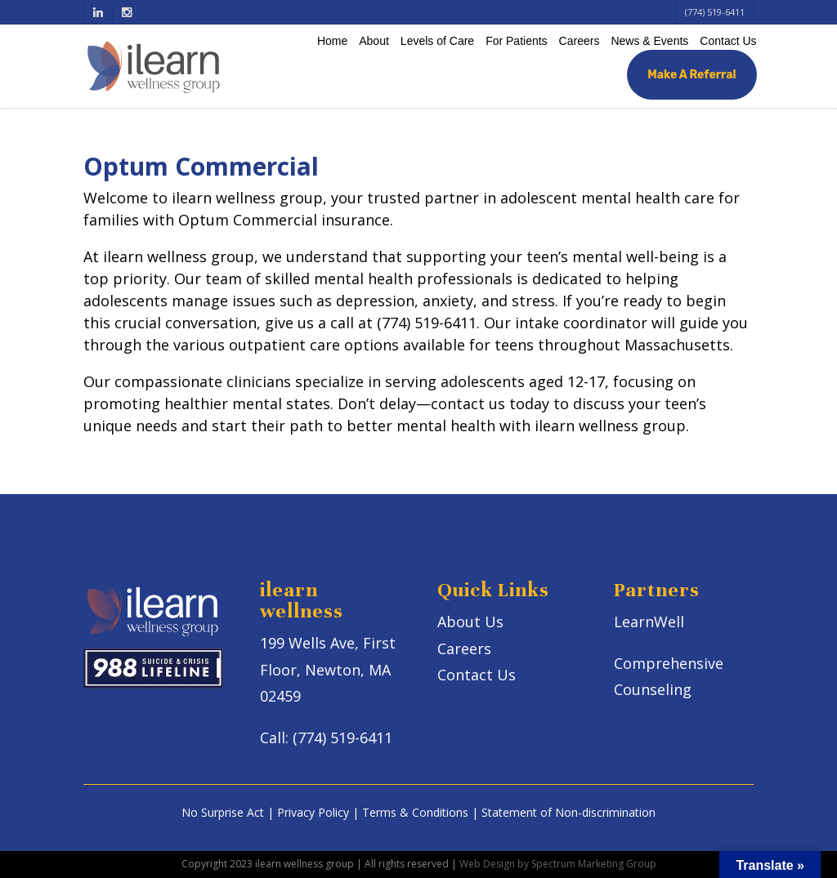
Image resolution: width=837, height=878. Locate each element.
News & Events (649, 40)
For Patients (516, 40)
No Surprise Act (222, 812)
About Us (470, 621)
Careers (579, 40)
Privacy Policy (313, 812)
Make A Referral (691, 75)
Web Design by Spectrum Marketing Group (557, 864)
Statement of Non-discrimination (568, 812)
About (374, 40)
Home (332, 40)
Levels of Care (437, 40)
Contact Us (728, 40)
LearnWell (649, 621)
